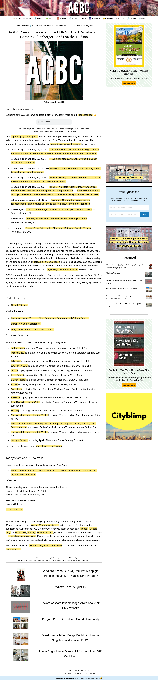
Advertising (77, 673)
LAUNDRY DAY (19, 365)
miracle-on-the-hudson (54, 560)
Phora (14, 384)
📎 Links (83, 18)
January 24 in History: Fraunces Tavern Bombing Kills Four (57, 218)
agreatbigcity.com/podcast (22, 536)
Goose (14, 370)
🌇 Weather (62, 18)
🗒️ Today (73, 18)
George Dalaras (19, 440)
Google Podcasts (70, 131)
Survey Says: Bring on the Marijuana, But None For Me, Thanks (58, 228)
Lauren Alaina (18, 379)
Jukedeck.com (13, 549)
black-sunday (67, 560)
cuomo (33, 560)
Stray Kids (16, 389)
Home (65, 673)
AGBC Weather (14, 509)
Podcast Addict (45, 532)
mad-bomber (86, 560)
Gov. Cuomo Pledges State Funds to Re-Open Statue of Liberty (59, 209)
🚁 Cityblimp (107, 18)
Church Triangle (19, 305)
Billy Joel (15, 361)
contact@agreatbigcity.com (45, 525)
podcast (24, 560)
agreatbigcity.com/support (24, 136)
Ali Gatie (15, 397)
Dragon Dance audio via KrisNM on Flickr (32, 329)
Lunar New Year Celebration (25, 323)
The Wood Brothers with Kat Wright (29, 415)
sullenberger (41, 560)
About (70, 673)
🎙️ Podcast (39, 18)
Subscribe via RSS (50, 131)
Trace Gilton (36, 558)
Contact (85, 673)
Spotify (31, 532)
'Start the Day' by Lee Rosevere (45, 545)
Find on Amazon (129, 83)
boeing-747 (77, 560)
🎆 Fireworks (94, 18)
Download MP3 (37, 131)
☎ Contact (120, 18)
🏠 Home (17, 18)
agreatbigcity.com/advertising (65, 144)
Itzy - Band (16, 375)
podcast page (85, 115)
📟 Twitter (50, 18)
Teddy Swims (18, 348)
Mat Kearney (17, 352)
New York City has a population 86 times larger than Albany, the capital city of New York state (129, 242)
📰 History (27, 18)
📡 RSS (141, 18)
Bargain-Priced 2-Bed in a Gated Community (121, 288)
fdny (29, 560)
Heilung (15, 410)
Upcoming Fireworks (129, 177)
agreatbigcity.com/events (49, 446)
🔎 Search (131, 18)
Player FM (20, 532)
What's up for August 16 (114, 273)
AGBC (61, 102)
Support (92, 673)
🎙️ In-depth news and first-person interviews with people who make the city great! (54, 26)
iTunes (60, 131)
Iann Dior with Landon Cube (25, 402)
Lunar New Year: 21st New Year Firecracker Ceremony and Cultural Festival (50, 318)
